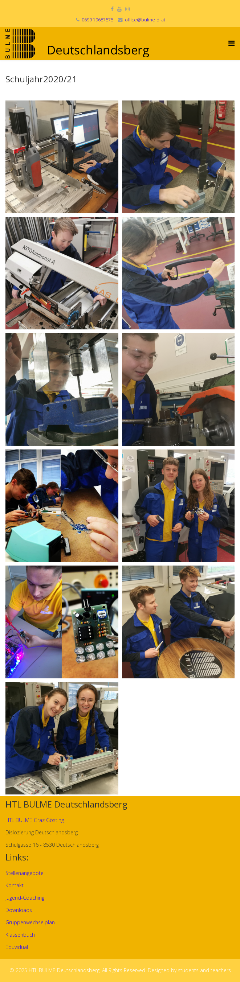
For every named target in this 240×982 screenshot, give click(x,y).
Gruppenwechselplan (30, 922)
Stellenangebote (24, 873)
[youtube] (119, 8)
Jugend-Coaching (24, 897)
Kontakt (14, 885)
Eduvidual (16, 947)
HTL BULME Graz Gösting (34, 820)
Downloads (18, 910)
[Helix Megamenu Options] (231, 43)
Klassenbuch (20, 934)
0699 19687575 (97, 20)
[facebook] (112, 8)
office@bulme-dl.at (145, 20)
